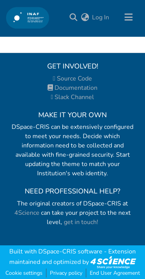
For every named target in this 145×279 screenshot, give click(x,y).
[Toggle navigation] (128, 17)
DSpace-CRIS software (70, 251)
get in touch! (81, 222)
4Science (26, 213)
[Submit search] (73, 17)
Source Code (72, 78)
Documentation (72, 88)
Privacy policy (66, 273)
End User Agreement (115, 273)
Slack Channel (72, 97)
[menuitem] (85, 17)
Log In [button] (101, 17)
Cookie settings (24, 273)
